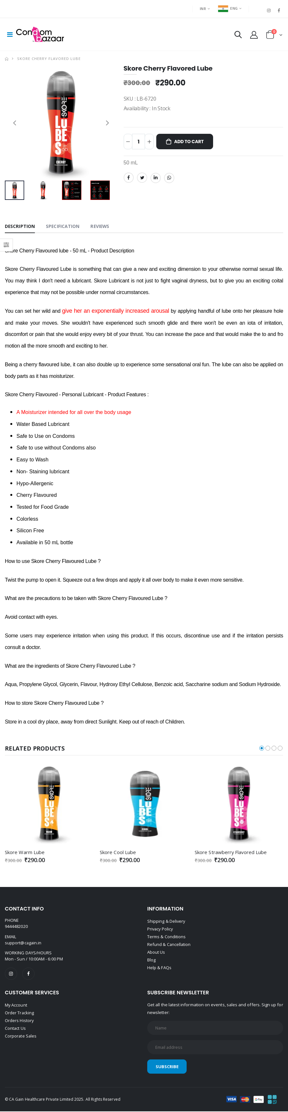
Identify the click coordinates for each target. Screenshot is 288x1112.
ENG (228, 8)
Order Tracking (19, 1013)
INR (203, 8)
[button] (238, 36)
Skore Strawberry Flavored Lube (231, 852)
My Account (16, 1005)
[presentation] (14, 122)
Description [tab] (20, 226)
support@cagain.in (23, 943)
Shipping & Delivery (166, 921)
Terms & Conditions (166, 937)
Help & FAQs (159, 968)
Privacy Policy (160, 929)
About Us (156, 952)
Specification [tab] (63, 226)
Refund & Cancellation (169, 945)
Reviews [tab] (101, 226)
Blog (151, 960)
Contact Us (15, 1028)
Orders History (19, 1021)
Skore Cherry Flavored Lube (49, 58)
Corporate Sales (21, 1036)
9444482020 (16, 927)
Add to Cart (189, 142)
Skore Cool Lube (118, 852)
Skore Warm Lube (25, 852)
